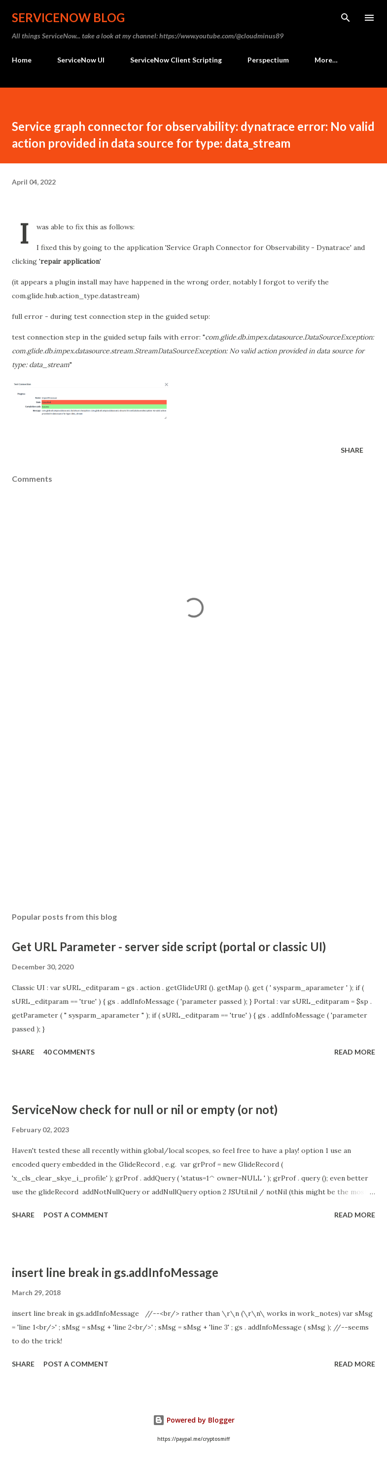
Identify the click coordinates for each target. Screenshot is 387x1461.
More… (326, 60)
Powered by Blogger (194, 1420)
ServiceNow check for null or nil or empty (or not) (145, 1109)
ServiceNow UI (81, 60)
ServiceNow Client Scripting (176, 60)
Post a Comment (75, 1215)
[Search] (346, 18)
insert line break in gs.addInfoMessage (115, 1272)
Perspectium (268, 60)
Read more (354, 1052)
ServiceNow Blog (68, 17)
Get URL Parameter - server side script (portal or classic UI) (169, 946)
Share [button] (352, 450)
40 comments (69, 1052)
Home (22, 60)
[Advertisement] (193, 811)
